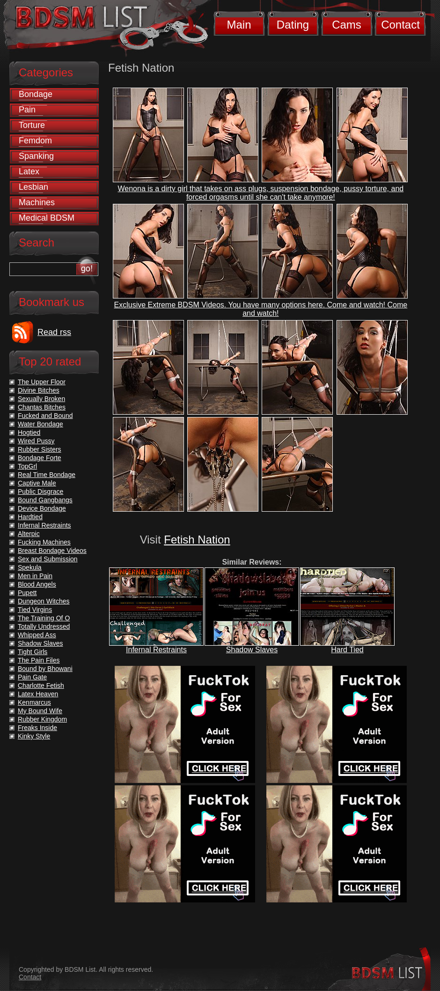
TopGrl (27, 466)
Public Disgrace (40, 491)
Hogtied (29, 432)
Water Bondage (40, 424)
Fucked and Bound (45, 415)
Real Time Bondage (46, 474)
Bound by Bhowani (45, 668)
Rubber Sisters (39, 449)
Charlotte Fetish (41, 685)
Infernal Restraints (156, 650)
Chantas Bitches (42, 407)
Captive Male (37, 483)
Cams (346, 24)
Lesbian (33, 187)
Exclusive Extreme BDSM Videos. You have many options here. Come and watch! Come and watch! (261, 309)
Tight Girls (32, 652)
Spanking (36, 156)
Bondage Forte (39, 458)
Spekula (30, 567)
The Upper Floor (42, 382)
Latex (29, 171)
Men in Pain (35, 576)
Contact (400, 24)
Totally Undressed (44, 626)
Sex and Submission (48, 559)
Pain (27, 109)
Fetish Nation (197, 539)
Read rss (54, 332)
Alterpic (29, 533)
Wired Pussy (36, 441)
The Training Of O (44, 618)
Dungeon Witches (44, 601)
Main (239, 24)
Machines (37, 202)
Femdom (35, 140)
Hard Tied (347, 650)
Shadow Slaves (252, 650)
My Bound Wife (40, 711)
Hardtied (30, 517)
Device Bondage (42, 508)
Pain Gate (32, 677)
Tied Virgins (35, 609)
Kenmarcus (34, 702)
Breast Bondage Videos (52, 550)
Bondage (35, 94)
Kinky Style (34, 736)
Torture (32, 125)
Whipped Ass (37, 635)
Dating (293, 24)
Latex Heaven (38, 694)
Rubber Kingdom (42, 719)
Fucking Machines (44, 542)
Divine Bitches (38, 390)
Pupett (27, 592)
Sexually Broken (41, 398)
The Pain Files (38, 660)
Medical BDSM (46, 218)
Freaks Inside (37, 727)
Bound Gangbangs (45, 500)
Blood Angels (37, 584)
